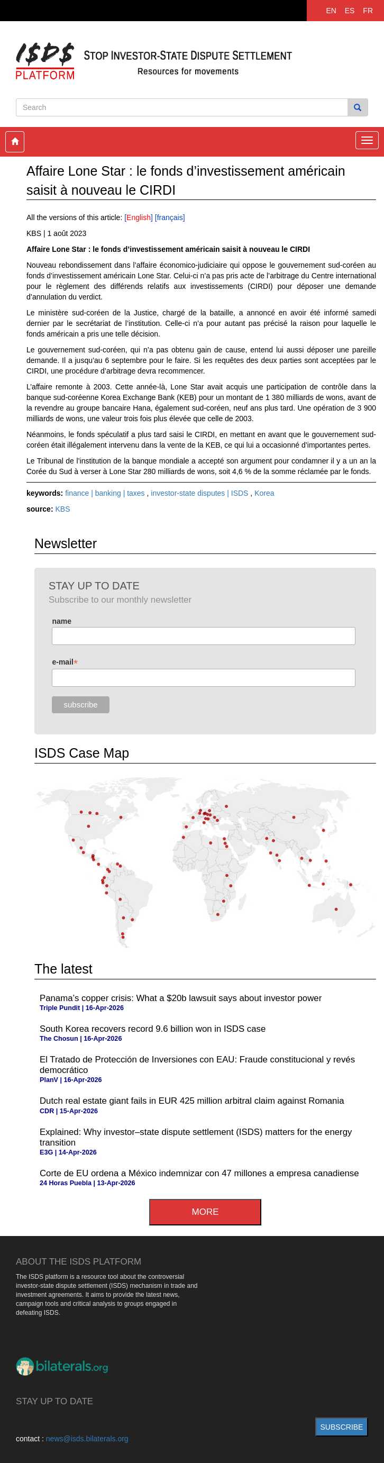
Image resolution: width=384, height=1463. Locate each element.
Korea (264, 493)
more (205, 1212)
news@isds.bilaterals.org (87, 1438)
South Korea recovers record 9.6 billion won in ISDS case (153, 1029)
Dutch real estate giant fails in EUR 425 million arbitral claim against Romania (192, 1101)
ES (350, 10)
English (138, 217)
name (61, 621)
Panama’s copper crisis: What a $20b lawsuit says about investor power (181, 998)
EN (331, 10)
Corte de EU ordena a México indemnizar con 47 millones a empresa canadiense (199, 1173)
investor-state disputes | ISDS (200, 493)
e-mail (65, 662)
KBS (62, 509)
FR (368, 10)
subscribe (342, 1427)
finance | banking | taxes (106, 493)
